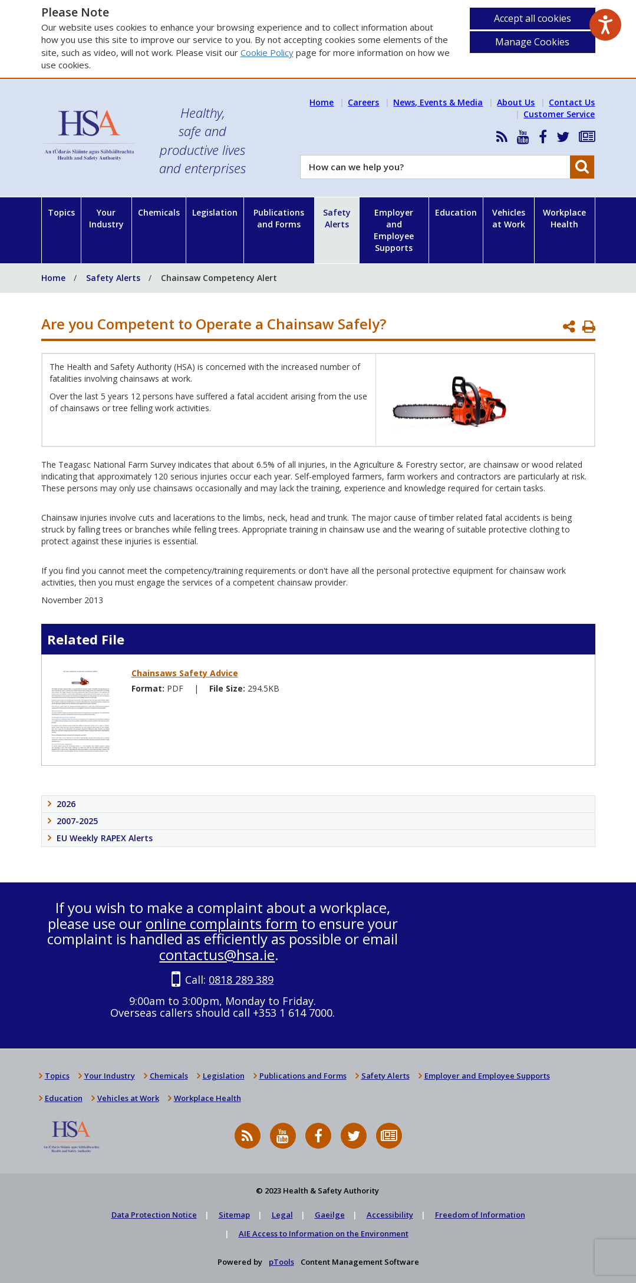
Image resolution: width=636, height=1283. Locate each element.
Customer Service (559, 114)
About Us (516, 102)
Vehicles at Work (508, 218)
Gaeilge (330, 1214)
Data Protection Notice (154, 1214)
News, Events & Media (438, 102)
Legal (282, 1214)
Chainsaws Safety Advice (184, 673)
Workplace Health (564, 218)
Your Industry (106, 218)
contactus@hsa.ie (217, 954)
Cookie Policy (267, 52)
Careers (363, 102)
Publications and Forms (278, 218)
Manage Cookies (532, 41)
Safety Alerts (337, 218)
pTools (281, 1261)
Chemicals (159, 212)
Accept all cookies (532, 18)
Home (321, 102)
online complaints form (222, 923)
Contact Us (572, 102)
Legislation (215, 212)
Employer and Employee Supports (394, 230)
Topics (61, 212)
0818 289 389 (241, 980)
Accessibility (390, 1214)
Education (456, 212)
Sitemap (234, 1214)
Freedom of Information (480, 1214)
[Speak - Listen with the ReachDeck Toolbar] (605, 25)
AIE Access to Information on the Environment (323, 1233)
